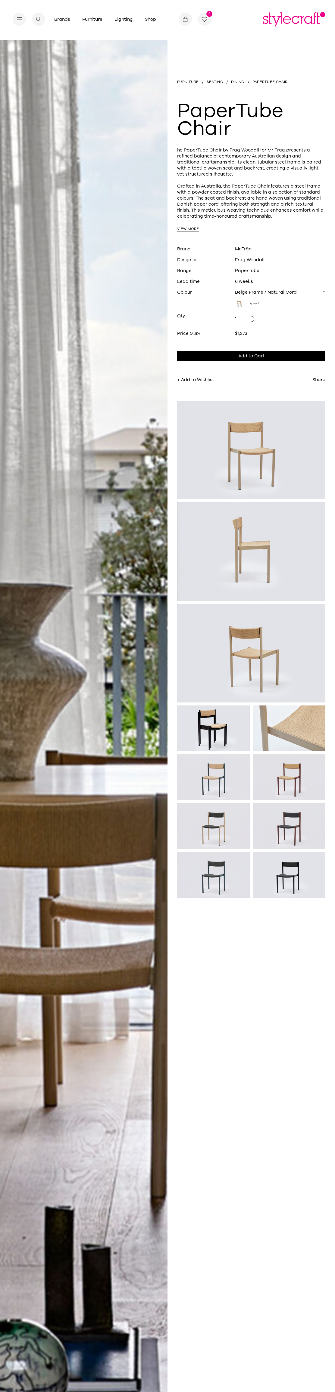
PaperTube (247, 271)
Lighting (123, 19)
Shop (150, 19)
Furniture (92, 19)
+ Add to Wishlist (195, 379)
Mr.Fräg (243, 249)
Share (318, 379)
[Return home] (294, 19)
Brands (62, 19)
